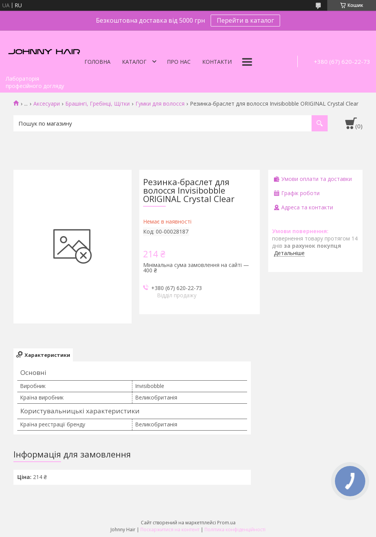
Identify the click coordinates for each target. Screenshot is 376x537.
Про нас (179, 61)
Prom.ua (226, 522)
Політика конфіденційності (235, 529)
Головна (97, 61)
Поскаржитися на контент (170, 529)
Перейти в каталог (245, 20)
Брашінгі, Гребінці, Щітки (97, 103)
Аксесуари (46, 103)
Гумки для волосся (160, 103)
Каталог (134, 61)
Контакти (217, 61)
